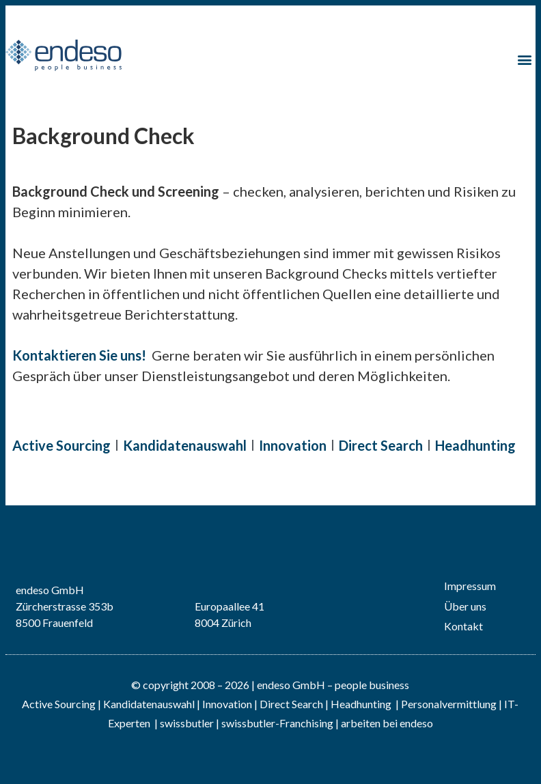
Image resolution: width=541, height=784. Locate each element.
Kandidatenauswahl (185, 445)
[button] (524, 59)
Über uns (465, 606)
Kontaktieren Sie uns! (79, 355)
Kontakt (463, 625)
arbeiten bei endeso (387, 722)
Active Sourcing (61, 445)
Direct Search (381, 445)
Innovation (293, 445)
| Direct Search (288, 703)
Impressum (470, 585)
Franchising (306, 722)
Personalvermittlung (449, 703)
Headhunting (475, 445)
